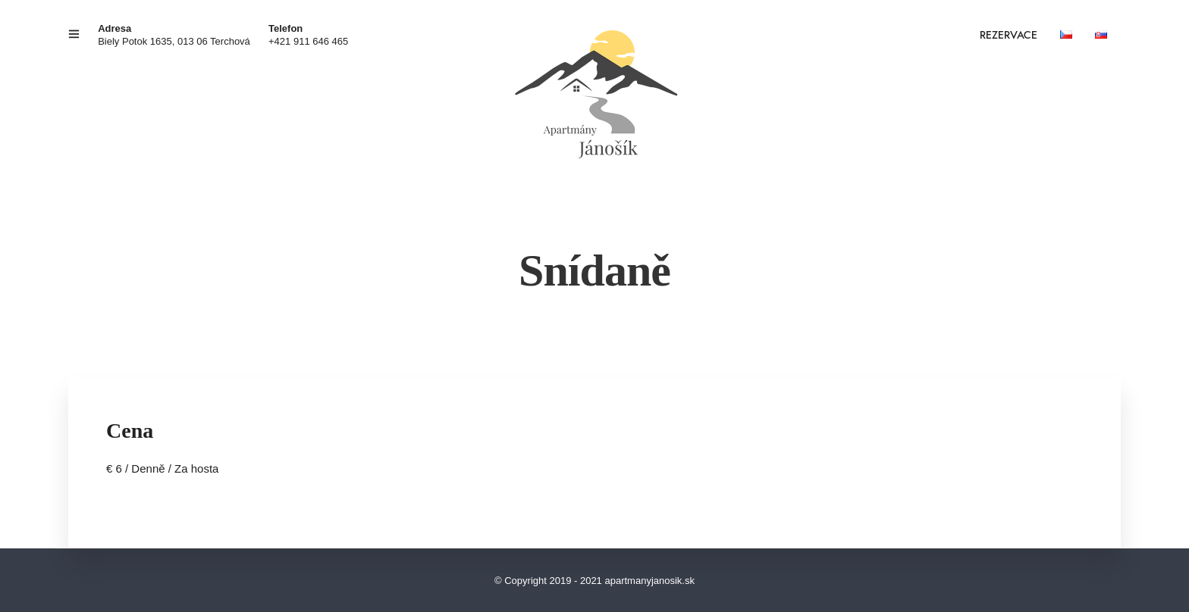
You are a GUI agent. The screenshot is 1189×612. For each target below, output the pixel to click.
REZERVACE (1008, 35)
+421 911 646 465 (308, 41)
